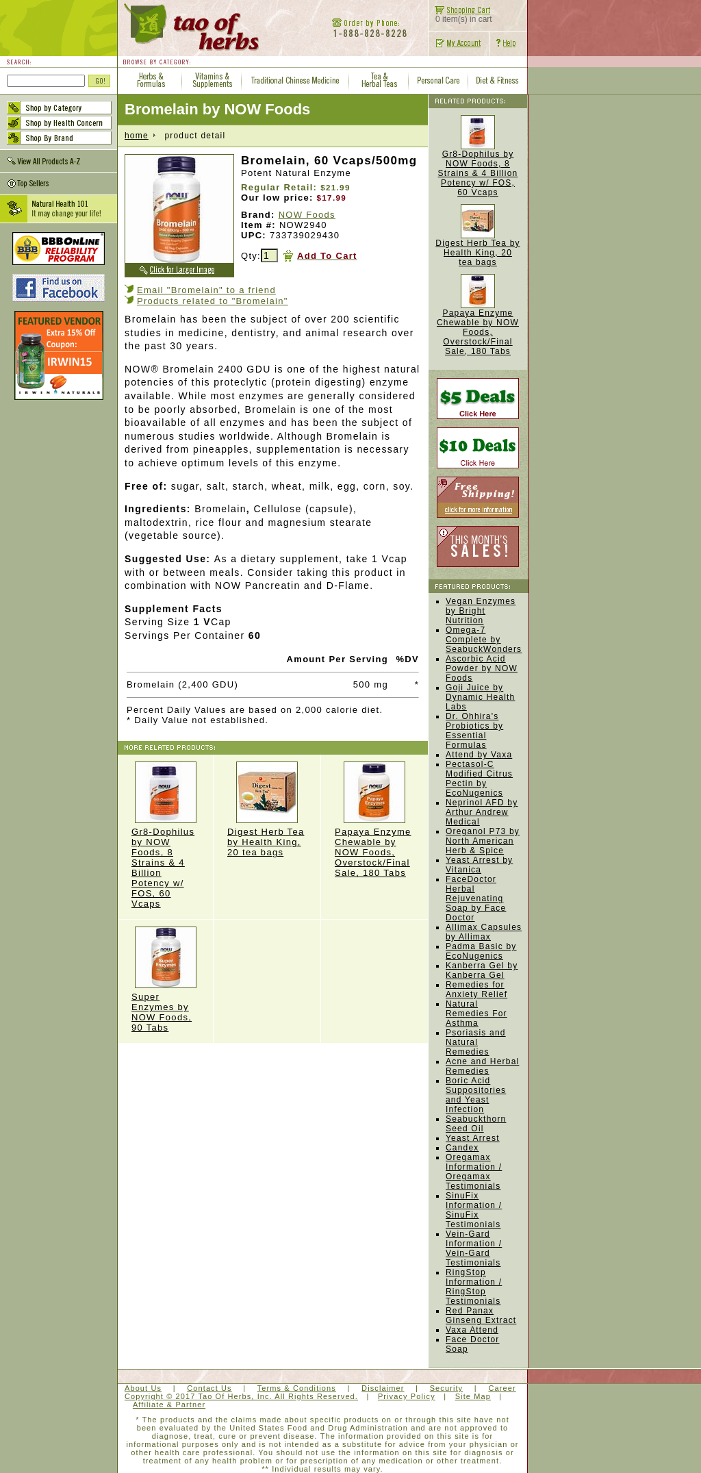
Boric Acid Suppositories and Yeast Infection (476, 1095)
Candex (462, 1148)
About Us (143, 1388)
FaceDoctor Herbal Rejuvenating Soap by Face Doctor (476, 898)
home (137, 135)
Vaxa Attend (472, 1330)
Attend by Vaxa (479, 754)
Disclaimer (382, 1388)
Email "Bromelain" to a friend (206, 290)
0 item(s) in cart (460, 15)
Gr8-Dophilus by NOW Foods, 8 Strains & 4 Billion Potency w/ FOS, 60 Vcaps (165, 835)
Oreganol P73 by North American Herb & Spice (483, 841)
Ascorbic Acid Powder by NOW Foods (482, 668)
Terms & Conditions (296, 1388)
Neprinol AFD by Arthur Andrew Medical (482, 812)
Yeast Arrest (473, 1138)
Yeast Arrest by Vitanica (479, 864)
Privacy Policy (406, 1396)
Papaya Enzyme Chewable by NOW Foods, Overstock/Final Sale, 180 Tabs (374, 819)
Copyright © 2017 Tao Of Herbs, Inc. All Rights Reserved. (241, 1396)
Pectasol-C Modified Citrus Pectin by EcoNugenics (479, 778)
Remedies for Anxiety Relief (476, 989)
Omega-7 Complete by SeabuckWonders (484, 639)
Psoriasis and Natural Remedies (476, 1042)
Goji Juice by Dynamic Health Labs (480, 697)
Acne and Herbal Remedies (482, 1066)
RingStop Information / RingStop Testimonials (474, 1287)
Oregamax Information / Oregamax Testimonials (474, 1172)
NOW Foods (307, 215)
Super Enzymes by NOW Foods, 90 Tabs (165, 980)
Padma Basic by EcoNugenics (481, 951)
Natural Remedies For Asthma (476, 1013)
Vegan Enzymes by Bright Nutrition (480, 610)
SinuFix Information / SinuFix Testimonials (474, 1210)
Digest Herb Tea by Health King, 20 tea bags (267, 809)
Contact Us (209, 1388)
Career (501, 1388)
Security (446, 1388)
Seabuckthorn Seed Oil (476, 1123)
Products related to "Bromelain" (212, 301)
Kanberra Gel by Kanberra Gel (482, 970)
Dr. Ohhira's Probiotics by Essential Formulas (474, 731)
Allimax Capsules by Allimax (484, 932)
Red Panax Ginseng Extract (481, 1315)
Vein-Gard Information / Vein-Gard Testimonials (474, 1248)
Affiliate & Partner (169, 1404)
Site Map (473, 1396)
